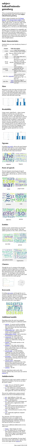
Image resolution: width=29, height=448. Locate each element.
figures (7, 428)
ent (6, 401)
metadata (7, 345)
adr (6, 397)
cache (6, 385)
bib (6, 398)
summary (7, 367)
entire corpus (12, 81)
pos (6, 405)
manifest (7, 342)
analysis (7, 324)
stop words (10, 146)
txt (5, 387)
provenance (8, 356)
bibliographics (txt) (10, 330)
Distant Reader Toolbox (15, 19)
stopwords (11, 76)
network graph (8, 350)
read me (4, 373)
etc (6, 430)
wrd (6, 412)
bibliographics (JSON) (10, 334)
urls (6, 409)
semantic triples (9, 360)
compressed (8, 337)
